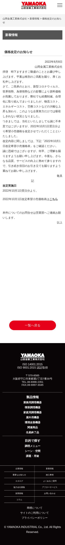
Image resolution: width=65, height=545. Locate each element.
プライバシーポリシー (35, 517)
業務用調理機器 (32, 402)
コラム (19, 500)
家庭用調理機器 (32, 412)
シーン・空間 (32, 450)
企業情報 (19, 469)
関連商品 (32, 427)
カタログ (19, 481)
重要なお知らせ (19, 475)
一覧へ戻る (32, 325)
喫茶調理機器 (32, 407)
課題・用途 (32, 455)
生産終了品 (32, 432)
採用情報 (19, 493)
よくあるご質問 (50, 481)
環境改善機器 (32, 422)
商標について (34, 507)
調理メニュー (32, 445)
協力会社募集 (19, 487)
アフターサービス (49, 487)
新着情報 (50, 469)
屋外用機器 (32, 417)
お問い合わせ (49, 493)
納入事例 (50, 475)
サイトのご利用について (34, 512)
